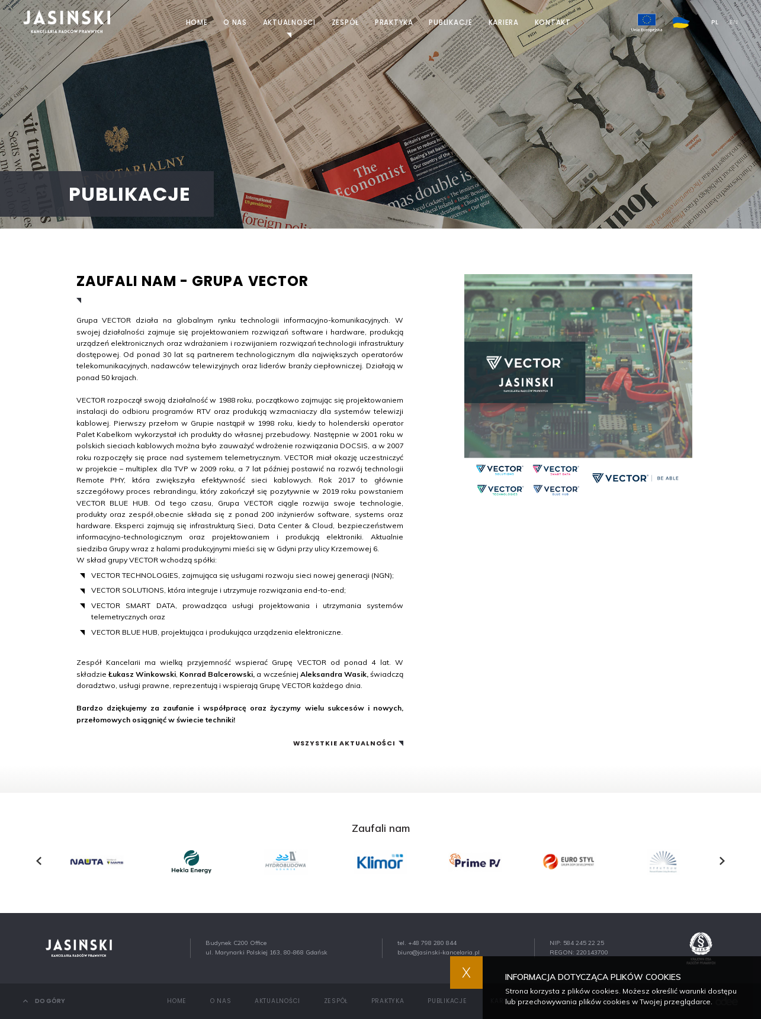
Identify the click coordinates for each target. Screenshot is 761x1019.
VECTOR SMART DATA (133, 605)
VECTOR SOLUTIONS (127, 590)
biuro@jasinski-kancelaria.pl (438, 952)
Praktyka (394, 22)
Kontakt (553, 22)
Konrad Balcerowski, (217, 674)
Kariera (504, 22)
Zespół (345, 22)
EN (734, 23)
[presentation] (38, 861)
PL (714, 23)
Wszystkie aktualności (344, 744)
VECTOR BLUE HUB (124, 632)
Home (197, 22)
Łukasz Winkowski (142, 674)
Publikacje (451, 22)
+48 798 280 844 (432, 943)
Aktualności (289, 22)
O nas (235, 22)
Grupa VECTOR (103, 320)
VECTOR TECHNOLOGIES (134, 575)
